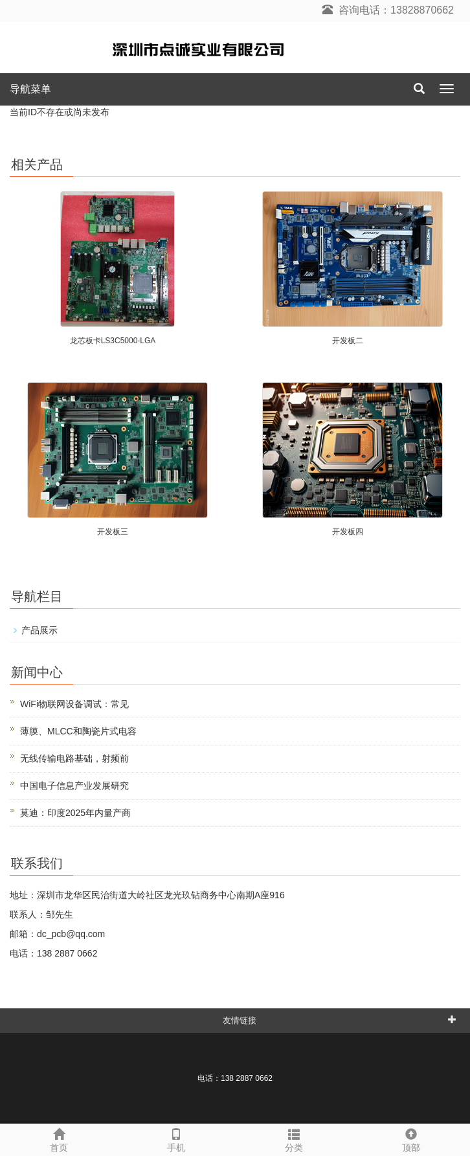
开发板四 (347, 531)
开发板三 (112, 531)
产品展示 (39, 630)
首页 (59, 1138)
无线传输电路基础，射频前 (74, 758)
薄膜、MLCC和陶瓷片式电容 (78, 731)
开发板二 (347, 340)
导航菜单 (30, 89)
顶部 (412, 1138)
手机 (177, 1138)
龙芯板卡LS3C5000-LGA (113, 340)
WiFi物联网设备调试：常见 (74, 704)
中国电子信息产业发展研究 (74, 785)
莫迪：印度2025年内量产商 (75, 813)
